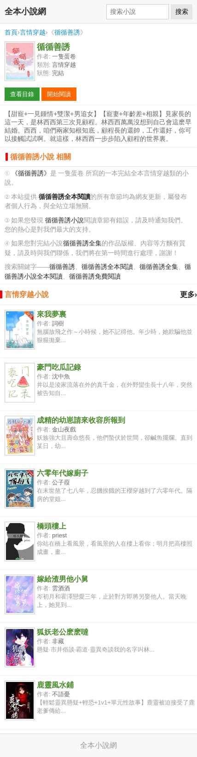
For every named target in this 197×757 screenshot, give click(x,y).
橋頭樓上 (51, 526)
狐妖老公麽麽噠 (62, 632)
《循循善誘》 (31, 173)
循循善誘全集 (82, 243)
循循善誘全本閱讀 (107, 266)
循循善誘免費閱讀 (95, 276)
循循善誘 (67, 32)
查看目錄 (22, 94)
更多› (188, 294)
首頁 (11, 32)
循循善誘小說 (64, 220)
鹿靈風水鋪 (55, 685)
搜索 (181, 11)
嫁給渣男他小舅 (62, 579)
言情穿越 (33, 32)
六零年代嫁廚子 (62, 473)
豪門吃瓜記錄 (59, 367)
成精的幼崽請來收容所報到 (81, 420)
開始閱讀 (59, 94)
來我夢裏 (51, 314)
